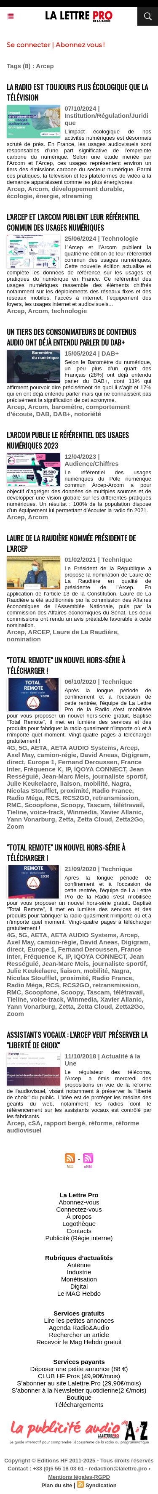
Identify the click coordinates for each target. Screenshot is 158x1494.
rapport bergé (64, 1123)
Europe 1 (40, 762)
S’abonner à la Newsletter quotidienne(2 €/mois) (78, 1390)
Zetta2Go (129, 819)
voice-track (47, 812)
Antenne (79, 1264)
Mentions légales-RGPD (79, 1477)
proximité (74, 790)
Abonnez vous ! (80, 45)
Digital (79, 1286)
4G (11, 747)
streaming (77, 195)
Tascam (98, 804)
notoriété (87, 413)
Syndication (101, 1485)
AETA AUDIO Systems (84, 747)
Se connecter (28, 45)
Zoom (15, 826)
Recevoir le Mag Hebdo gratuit (79, 1341)
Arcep (16, 188)
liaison (70, 783)
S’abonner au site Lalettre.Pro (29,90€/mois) (79, 1383)
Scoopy (72, 804)
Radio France (112, 790)
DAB (43, 413)
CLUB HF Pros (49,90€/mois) (79, 1376)
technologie (69, 310)
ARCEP (38, 631)
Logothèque (79, 1223)
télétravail (128, 804)
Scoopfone (41, 804)
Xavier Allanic (121, 812)
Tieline (17, 812)
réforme (100, 1123)
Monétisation (79, 1279)
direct (15, 762)
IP (67, 769)
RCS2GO (76, 797)
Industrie (79, 1272)
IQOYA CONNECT (100, 769)
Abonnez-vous (79, 1202)
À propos (78, 1216)
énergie (47, 195)
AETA (38, 747)
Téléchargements (79, 1404)
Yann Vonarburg (31, 819)
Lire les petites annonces (79, 1320)
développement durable (86, 188)
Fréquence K (43, 769)
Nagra (120, 783)
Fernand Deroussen (88, 762)
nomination (24, 639)
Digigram (135, 754)
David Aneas (99, 754)
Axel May (20, 754)
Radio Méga (24, 797)
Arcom (38, 188)
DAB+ (61, 413)
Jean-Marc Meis (65, 776)
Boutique (79, 1397)
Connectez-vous (79, 1209)
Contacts (79, 1230)
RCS (52, 797)
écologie (19, 195)
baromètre (66, 406)
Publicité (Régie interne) (78, 1237)
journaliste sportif (119, 776)
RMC (14, 804)
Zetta (66, 819)
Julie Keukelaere (31, 783)
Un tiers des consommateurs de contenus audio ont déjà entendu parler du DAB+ (71, 337)
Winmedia (82, 812)
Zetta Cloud (94, 819)
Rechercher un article (79, 1334)
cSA (34, 1123)
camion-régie (56, 754)
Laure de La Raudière (85, 631)
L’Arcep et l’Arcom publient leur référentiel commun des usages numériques (73, 222)
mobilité (96, 783)
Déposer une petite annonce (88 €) (79, 1368)
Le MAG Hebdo (79, 1293)
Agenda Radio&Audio (79, 1327)
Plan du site (56, 1485)
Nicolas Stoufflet (31, 790)
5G (23, 747)
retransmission (115, 797)
